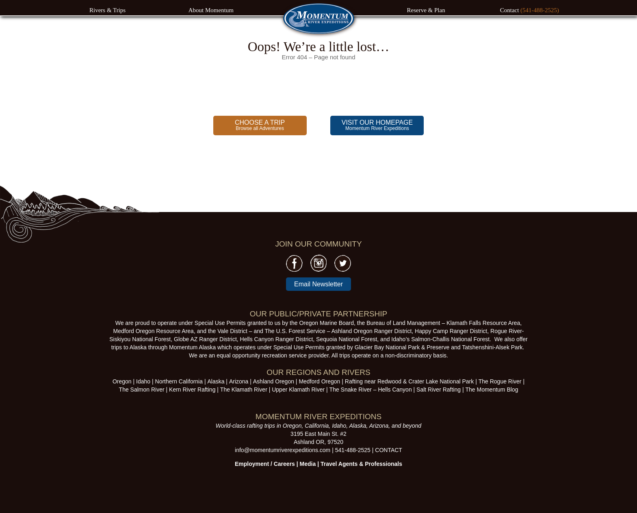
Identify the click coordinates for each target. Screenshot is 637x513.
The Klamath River (243, 389)
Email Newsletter (318, 284)
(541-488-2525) (539, 10)
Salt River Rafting (438, 389)
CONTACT (388, 450)
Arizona (238, 381)
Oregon (122, 381)
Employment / (254, 464)
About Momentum (211, 10)
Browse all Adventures (260, 125)
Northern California (179, 381)
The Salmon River (142, 389)
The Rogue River (500, 381)
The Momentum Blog (491, 389)
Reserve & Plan (426, 10)
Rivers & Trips (107, 10)
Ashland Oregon (273, 381)
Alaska (215, 381)
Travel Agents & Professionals (361, 464)
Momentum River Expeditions (377, 125)
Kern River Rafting (192, 389)
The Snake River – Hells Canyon (370, 389)
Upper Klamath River (298, 389)
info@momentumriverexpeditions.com (282, 450)
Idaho (143, 381)
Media (308, 464)
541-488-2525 (352, 450)
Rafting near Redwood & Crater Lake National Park (409, 381)
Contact (510, 10)
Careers (284, 464)
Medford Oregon (319, 381)
